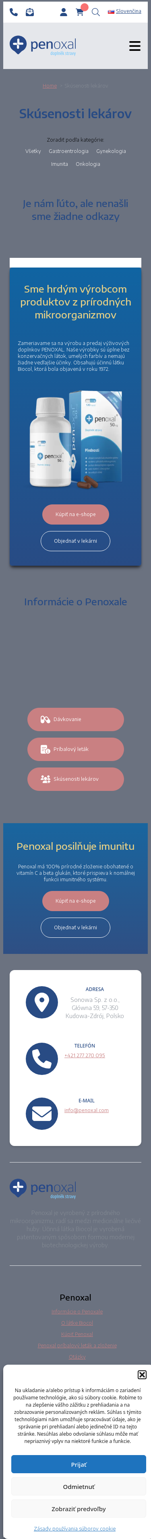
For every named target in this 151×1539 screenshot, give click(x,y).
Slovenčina (124, 11)
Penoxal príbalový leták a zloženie (77, 1345)
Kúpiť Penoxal (77, 1334)
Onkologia (88, 164)
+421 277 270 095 (84, 1055)
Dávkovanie (61, 719)
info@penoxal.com (86, 1110)
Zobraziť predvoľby (78, 1509)
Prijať (79, 1464)
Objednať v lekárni (75, 541)
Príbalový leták (65, 749)
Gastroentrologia (69, 151)
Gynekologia (111, 151)
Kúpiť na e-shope (76, 514)
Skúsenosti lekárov (70, 779)
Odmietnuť (78, 1487)
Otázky (77, 1357)
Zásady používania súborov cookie (75, 1529)
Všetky (33, 151)
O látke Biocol (77, 1323)
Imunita (59, 164)
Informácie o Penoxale (77, 1312)
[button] (142, 1375)
